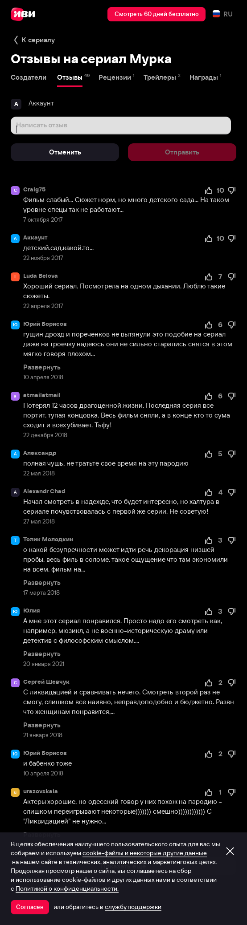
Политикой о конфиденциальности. (67, 888)
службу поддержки (133, 906)
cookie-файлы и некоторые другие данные (144, 852)
